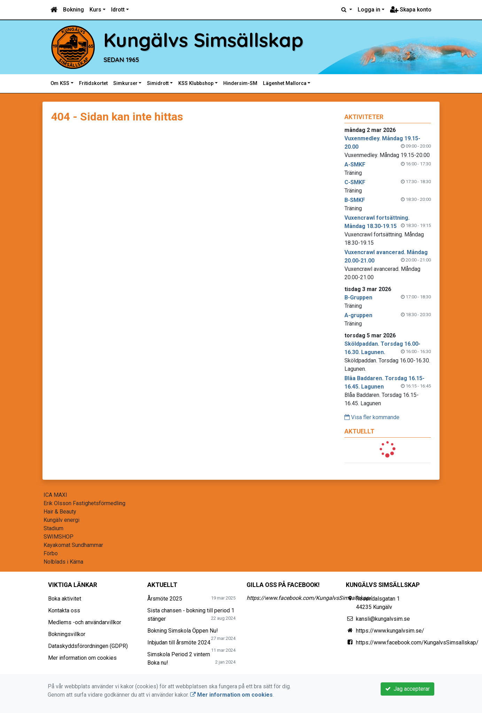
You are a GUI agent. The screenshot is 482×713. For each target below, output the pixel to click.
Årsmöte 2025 (164, 598)
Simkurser (125, 83)
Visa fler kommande (371, 417)
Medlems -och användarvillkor (84, 622)
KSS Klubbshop (195, 83)
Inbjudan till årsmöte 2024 (178, 642)
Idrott (118, 9)
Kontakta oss (64, 610)
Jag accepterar (407, 688)
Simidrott (158, 83)
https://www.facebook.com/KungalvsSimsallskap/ (309, 598)
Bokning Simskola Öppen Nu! (182, 630)
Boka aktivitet (64, 598)
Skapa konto (411, 9)
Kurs (95, 9)
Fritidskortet (93, 83)
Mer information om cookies (82, 658)
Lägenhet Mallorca (284, 83)
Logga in (369, 9)
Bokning (73, 9)
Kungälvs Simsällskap (203, 40)
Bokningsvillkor (66, 634)
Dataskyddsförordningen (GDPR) (88, 646)
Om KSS (59, 83)
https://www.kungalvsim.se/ (390, 630)
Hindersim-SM (240, 83)
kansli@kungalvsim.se (383, 619)
